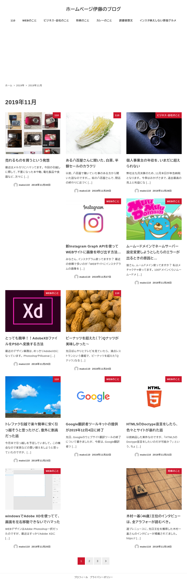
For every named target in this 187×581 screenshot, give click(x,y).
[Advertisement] (93, 54)
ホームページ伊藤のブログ (93, 9)
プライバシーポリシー (101, 577)
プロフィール (81, 577)
